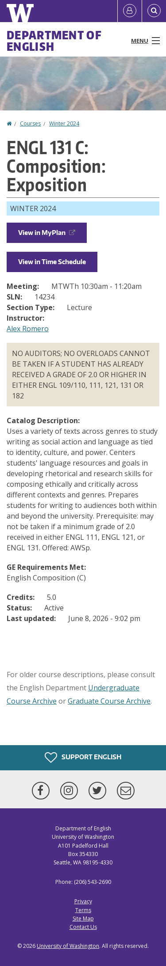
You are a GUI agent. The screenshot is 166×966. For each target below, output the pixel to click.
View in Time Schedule (52, 261)
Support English (83, 757)
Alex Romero (28, 328)
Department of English (54, 40)
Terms (83, 910)
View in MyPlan (46, 232)
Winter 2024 (64, 123)
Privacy (83, 901)
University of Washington (68, 946)
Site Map (83, 918)
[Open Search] (154, 11)
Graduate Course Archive (109, 701)
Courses (30, 123)
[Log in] (130, 11)
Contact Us (83, 927)
